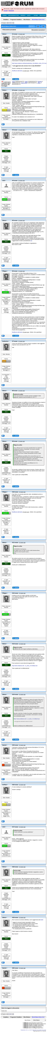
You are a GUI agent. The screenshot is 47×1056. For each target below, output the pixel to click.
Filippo (4, 271)
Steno (4, 34)
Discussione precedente (9, 29)
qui (31, 240)
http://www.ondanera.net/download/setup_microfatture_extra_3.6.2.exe (29, 63)
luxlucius (5, 341)
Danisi (4, 745)
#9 (13, 441)
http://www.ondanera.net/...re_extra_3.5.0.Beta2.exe (24, 665)
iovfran (4, 784)
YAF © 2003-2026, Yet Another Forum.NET (38, 1030)
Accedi (5, 10)
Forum (4, 15)
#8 (13, 390)
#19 (13, 917)
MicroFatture (27, 19)
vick (3, 180)
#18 (13, 867)
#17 (13, 827)
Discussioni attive (13, 15)
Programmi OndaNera (16, 19)
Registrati (11, 10)
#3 (13, 130)
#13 (13, 644)
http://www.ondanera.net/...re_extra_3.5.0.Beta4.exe (27, 718)
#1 (13, 34)
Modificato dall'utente (17, 70)
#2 (13, 90)
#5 (13, 220)
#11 (13, 542)
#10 (13, 492)
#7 (13, 341)
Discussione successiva (38, 30)
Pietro (4, 90)
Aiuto (28, 15)
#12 (13, 593)
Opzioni (31, 26)
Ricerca (23, 15)
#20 (13, 968)
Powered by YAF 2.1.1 (25, 1030)
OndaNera (6, 19)
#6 (13, 271)
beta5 (41, 919)
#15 (13, 745)
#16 (13, 784)
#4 (13, 180)
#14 (13, 694)
